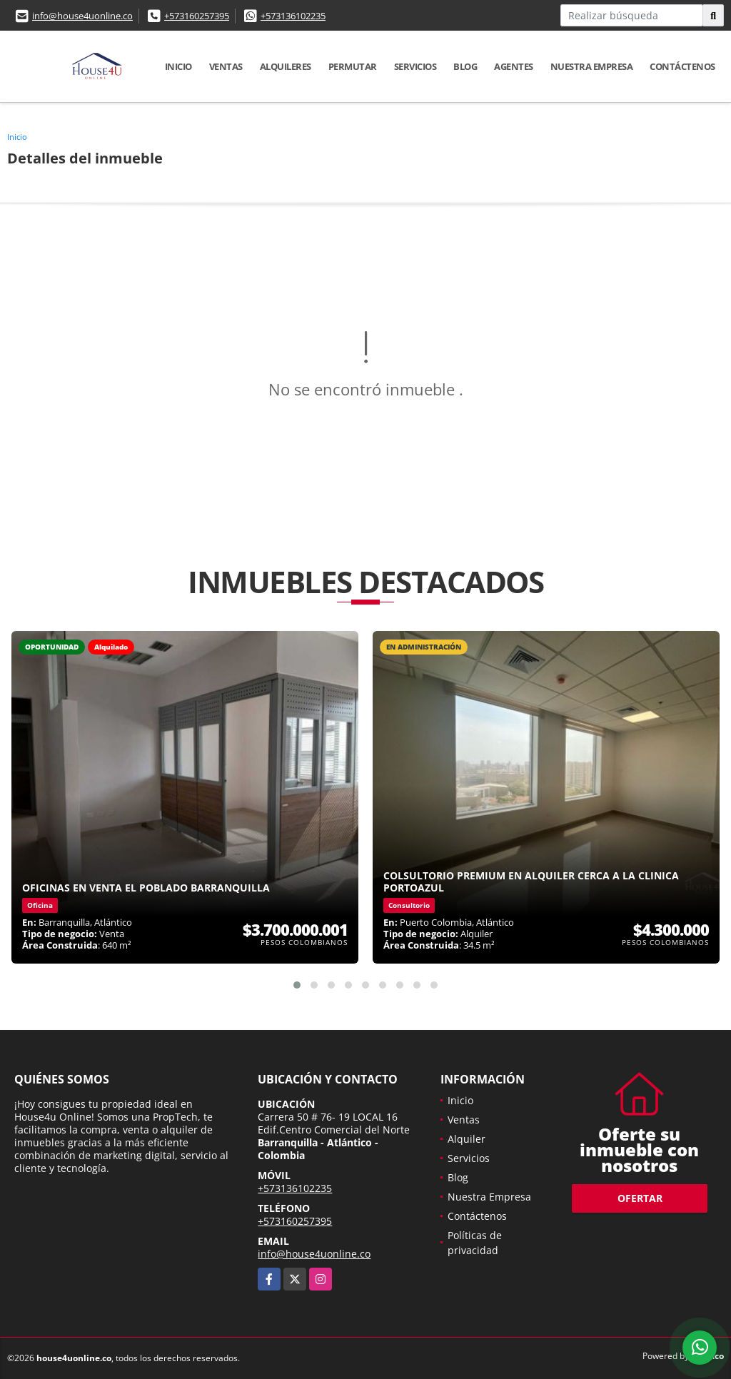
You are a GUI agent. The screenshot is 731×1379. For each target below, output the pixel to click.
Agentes (513, 66)
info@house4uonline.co (82, 15)
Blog (465, 66)
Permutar (352, 66)
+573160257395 (196, 15)
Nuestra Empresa (591, 66)
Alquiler (466, 1139)
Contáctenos (682, 66)
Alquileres (285, 66)
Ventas (226, 66)
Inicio (178, 66)
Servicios (415, 66)
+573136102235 (293, 15)
